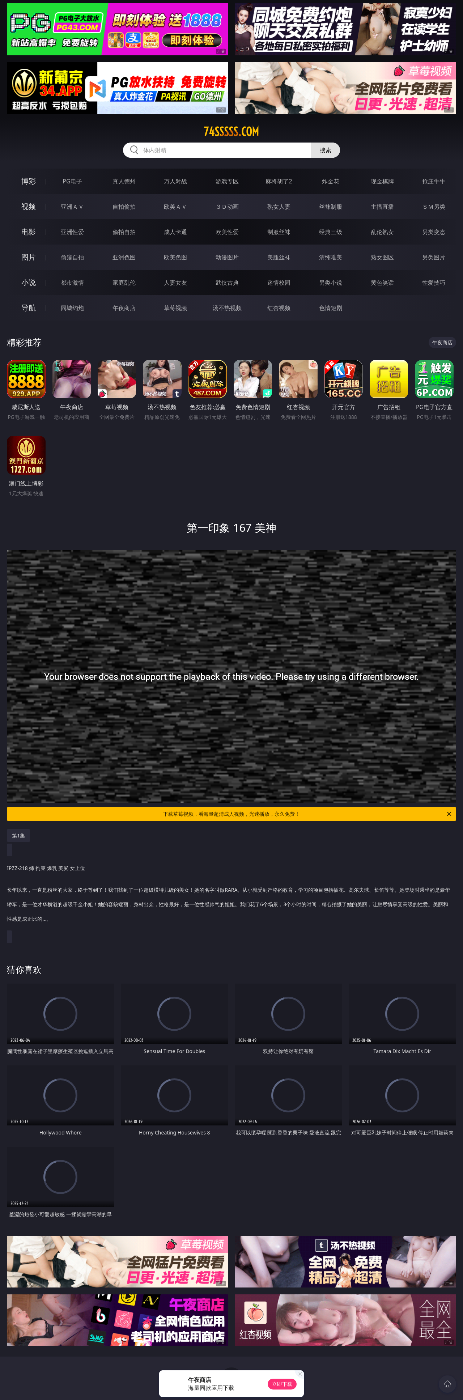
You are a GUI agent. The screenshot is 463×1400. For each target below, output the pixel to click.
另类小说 (330, 283)
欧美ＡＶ (175, 207)
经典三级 (330, 232)
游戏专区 (227, 181)
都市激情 (72, 283)
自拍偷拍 (124, 207)
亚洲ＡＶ (72, 207)
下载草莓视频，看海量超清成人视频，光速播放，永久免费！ (308, 814)
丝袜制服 (330, 207)
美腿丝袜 (278, 257)
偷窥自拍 (72, 257)
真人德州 (124, 181)
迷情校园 (278, 283)
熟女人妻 (278, 207)
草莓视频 (175, 308)
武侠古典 (227, 283)
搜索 (325, 150)
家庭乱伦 (124, 283)
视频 (28, 206)
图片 (28, 257)
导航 (28, 308)
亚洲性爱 (72, 232)
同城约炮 (72, 308)
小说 (28, 282)
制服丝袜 (278, 232)
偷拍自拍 (124, 232)
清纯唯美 (330, 257)
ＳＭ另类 (433, 207)
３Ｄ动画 (227, 207)
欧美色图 (175, 257)
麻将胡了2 (279, 181)
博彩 (28, 181)
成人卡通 (175, 232)
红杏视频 (278, 308)
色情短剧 (330, 308)
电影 (28, 232)
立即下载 (282, 1383)
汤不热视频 (227, 308)
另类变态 (433, 232)
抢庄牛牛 (433, 181)
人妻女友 (175, 283)
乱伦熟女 (382, 232)
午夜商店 (124, 308)
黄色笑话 (382, 283)
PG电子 (72, 181)
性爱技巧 (433, 283)
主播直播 (382, 207)
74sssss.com (231, 131)
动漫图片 (227, 257)
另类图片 (433, 257)
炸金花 (330, 181)
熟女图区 (382, 257)
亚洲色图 (124, 257)
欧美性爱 (227, 232)
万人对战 (175, 181)
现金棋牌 (382, 181)
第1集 (18, 835)
